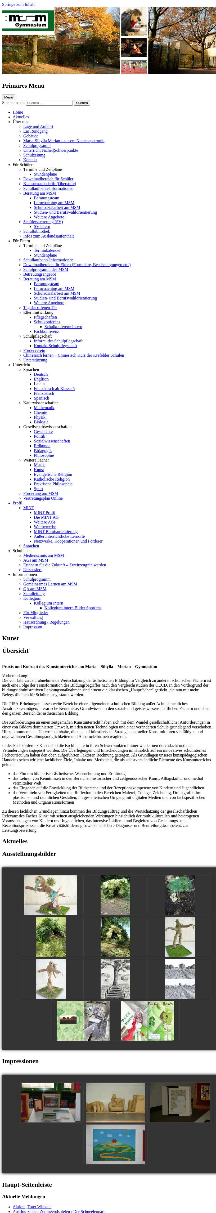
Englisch (41, 379)
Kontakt (30, 160)
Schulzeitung (34, 155)
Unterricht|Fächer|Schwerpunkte (50, 150)
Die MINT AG (46, 517)
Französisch (44, 393)
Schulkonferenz (47, 322)
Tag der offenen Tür (40, 307)
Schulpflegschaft (37, 336)
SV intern (42, 226)
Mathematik (44, 407)
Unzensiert (32, 569)
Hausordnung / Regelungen (46, 622)
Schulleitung (34, 593)
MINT (28, 507)
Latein (39, 384)
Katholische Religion (52, 479)
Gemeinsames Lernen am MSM (50, 584)
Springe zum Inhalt (18, 4)
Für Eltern (21, 241)
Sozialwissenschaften (52, 441)
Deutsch (41, 374)
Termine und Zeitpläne (42, 169)
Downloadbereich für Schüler (48, 179)
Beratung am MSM (39, 193)
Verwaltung (33, 617)
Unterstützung (35, 360)
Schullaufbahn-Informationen (48, 188)
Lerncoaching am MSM (54, 202)
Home (18, 112)
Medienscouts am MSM (43, 555)
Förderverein (34, 350)
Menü (8, 97)
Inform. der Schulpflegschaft (58, 341)
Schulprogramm (37, 145)
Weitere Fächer (36, 460)
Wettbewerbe (45, 527)
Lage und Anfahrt (38, 126)
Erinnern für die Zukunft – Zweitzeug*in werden (64, 565)
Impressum (32, 627)
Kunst (39, 469)
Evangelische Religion (53, 474)
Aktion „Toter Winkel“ (32, 1207)
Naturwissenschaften (40, 403)
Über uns (20, 121)
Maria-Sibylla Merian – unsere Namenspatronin (64, 140)
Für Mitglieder (35, 612)
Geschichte (43, 431)
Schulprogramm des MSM (45, 269)
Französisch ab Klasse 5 (54, 388)
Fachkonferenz (46, 331)
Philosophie (44, 455)
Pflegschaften (45, 317)
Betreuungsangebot (39, 274)
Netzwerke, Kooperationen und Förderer (68, 541)
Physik (40, 417)
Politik (39, 436)
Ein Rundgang (35, 131)
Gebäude (30, 136)
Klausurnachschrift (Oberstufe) (49, 183)
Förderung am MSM (40, 493)
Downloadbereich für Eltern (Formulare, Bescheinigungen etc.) (77, 264)
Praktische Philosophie (53, 484)
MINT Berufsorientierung (56, 531)
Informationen (25, 574)
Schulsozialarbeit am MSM (57, 207)
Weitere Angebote (49, 217)
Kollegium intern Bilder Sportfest (73, 608)
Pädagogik (43, 450)
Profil (17, 503)
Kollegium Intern (48, 603)
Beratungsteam (46, 198)
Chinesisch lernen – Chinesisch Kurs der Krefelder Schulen (73, 355)
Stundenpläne (45, 174)
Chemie (40, 412)
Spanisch (41, 398)
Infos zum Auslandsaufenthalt (48, 236)
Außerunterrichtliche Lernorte (59, 536)
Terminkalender (47, 250)
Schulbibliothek (36, 231)
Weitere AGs (45, 522)
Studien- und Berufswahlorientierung (65, 212)
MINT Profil (44, 512)
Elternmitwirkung (38, 312)
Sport (38, 488)
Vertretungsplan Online (43, 498)
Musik (39, 465)
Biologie (41, 422)
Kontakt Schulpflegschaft (55, 345)
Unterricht (21, 364)
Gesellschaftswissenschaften (47, 426)
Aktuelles (21, 117)
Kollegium (32, 598)
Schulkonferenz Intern (63, 326)
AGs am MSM (35, 560)
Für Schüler (23, 164)
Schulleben (22, 550)
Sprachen (31, 369)
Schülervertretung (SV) (43, 222)
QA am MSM (34, 589)
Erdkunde (42, 446)
